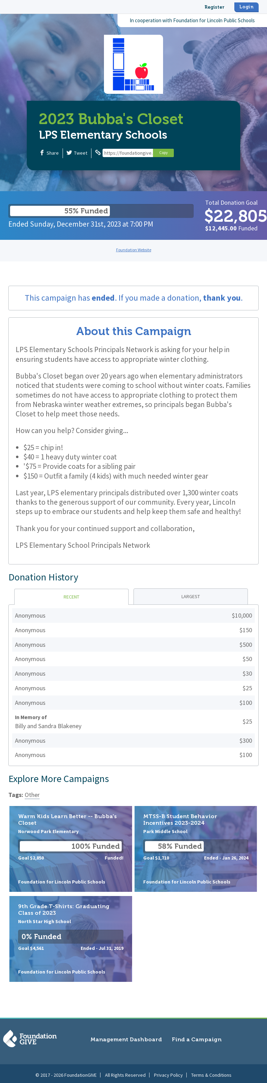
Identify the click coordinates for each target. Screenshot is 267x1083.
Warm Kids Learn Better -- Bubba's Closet (70, 849)
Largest (190, 596)
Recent (71, 597)
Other (32, 795)
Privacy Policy (168, 1072)
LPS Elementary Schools (103, 134)
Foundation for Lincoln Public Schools (214, 20)
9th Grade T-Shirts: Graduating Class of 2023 (70, 939)
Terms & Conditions (211, 1072)
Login (246, 6)
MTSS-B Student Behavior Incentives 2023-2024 (196, 849)
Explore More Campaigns (58, 778)
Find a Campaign (196, 1039)
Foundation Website (133, 249)
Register (214, 7)
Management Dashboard (126, 1039)
